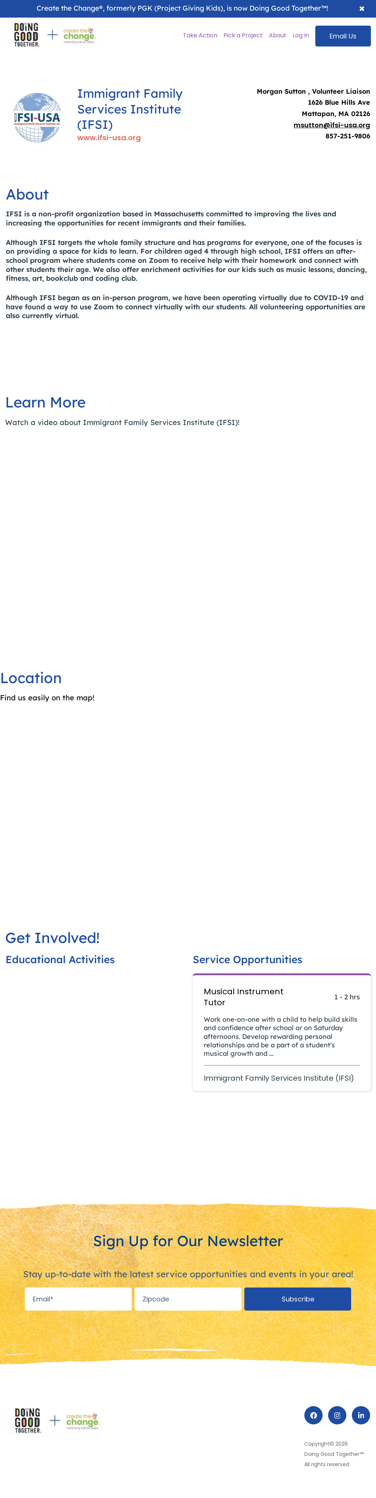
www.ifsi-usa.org (109, 138)
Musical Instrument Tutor (243, 997)
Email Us (343, 36)
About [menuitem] (277, 35)
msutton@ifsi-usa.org (332, 125)
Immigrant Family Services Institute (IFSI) (279, 1078)
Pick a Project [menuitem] (243, 35)
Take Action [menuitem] (200, 35)
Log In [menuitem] (301, 35)
